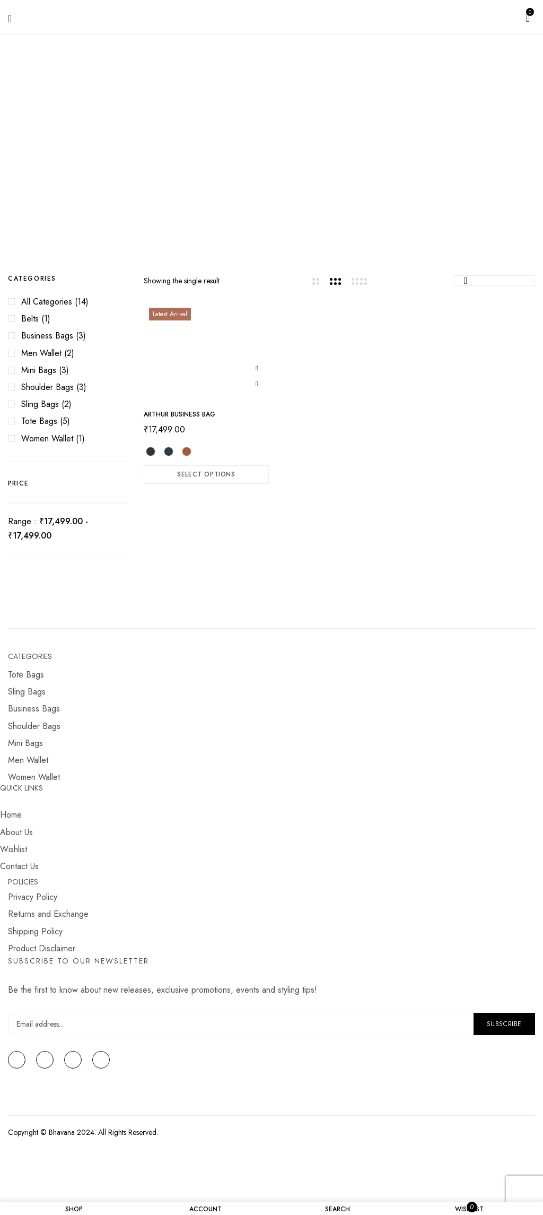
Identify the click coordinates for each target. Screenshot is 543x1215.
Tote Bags (39, 421)
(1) (45, 319)
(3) (81, 335)
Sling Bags (40, 404)
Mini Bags (38, 370)
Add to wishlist (257, 367)
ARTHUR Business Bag (179, 414)
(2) (69, 353)
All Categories (46, 302)
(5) (65, 421)
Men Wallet (41, 353)
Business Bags (47, 335)
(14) (82, 302)
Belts (30, 319)
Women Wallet (47, 438)
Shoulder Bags (47, 387)
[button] (528, 17)
